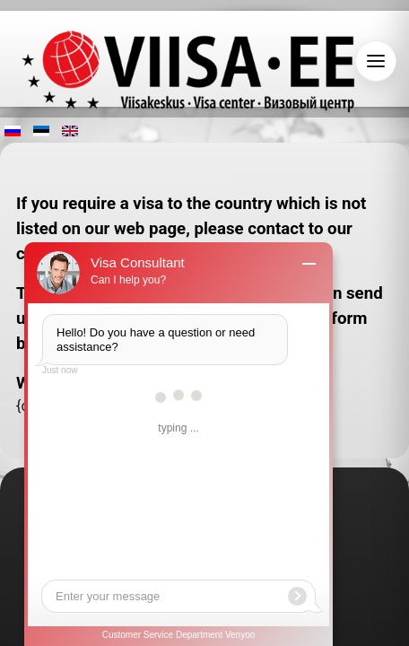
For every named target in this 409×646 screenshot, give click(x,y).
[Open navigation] (375, 61)
